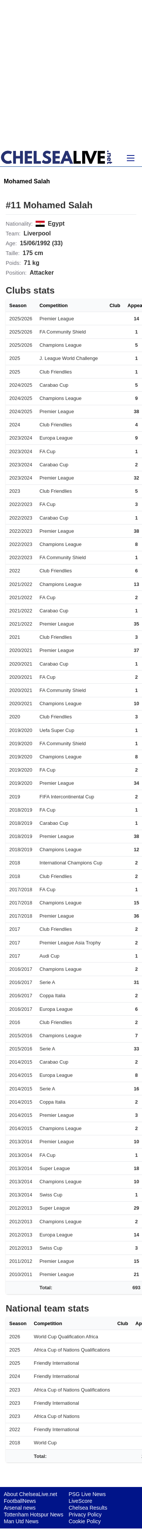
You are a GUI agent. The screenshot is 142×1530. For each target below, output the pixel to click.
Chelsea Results (88, 1508)
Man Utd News (21, 1521)
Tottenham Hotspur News (33, 1515)
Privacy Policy (85, 1515)
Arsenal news (20, 1508)
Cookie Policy (85, 1521)
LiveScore (80, 1501)
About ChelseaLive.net (30, 1494)
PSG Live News (87, 1494)
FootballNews (20, 1501)
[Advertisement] (71, 74)
